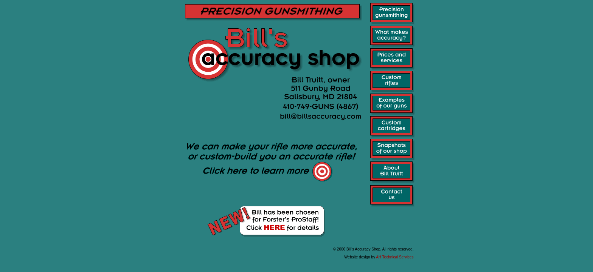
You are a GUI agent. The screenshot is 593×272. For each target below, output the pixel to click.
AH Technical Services (394, 257)
